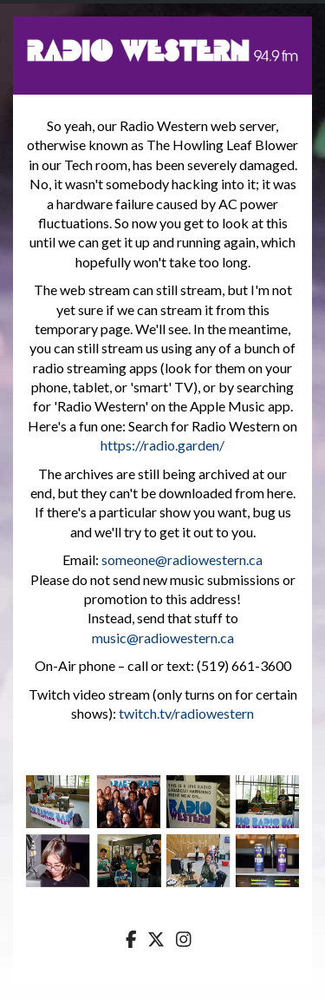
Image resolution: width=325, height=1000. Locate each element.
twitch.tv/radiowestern (186, 713)
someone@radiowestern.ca (182, 559)
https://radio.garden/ (162, 445)
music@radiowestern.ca (163, 637)
